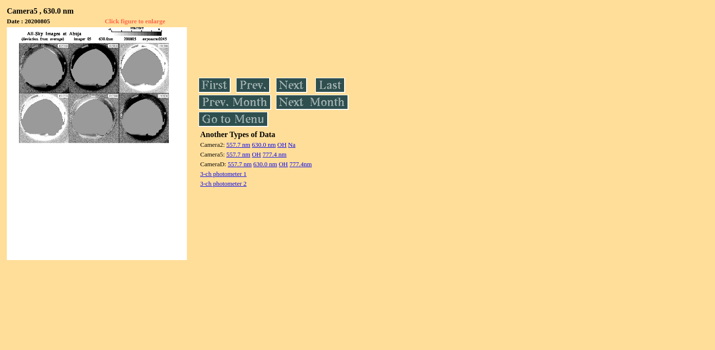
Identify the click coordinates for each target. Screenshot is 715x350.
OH (282, 144)
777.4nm (301, 164)
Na (291, 144)
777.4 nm (274, 154)
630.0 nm (263, 144)
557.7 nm (238, 144)
